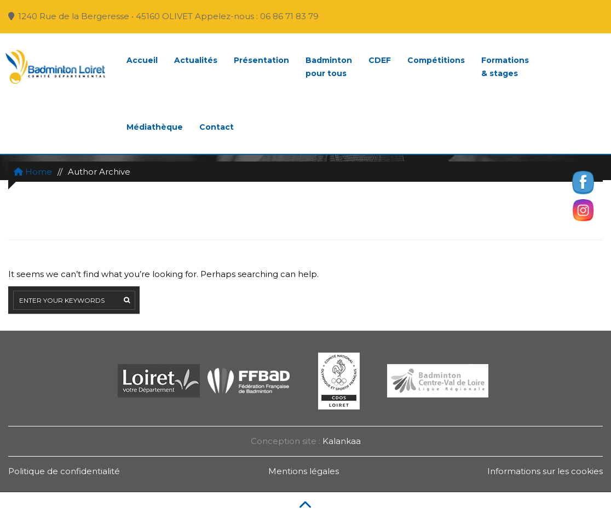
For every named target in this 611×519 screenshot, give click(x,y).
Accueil (142, 60)
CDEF (379, 60)
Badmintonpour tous (329, 66)
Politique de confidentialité (64, 471)
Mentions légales (303, 471)
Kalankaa (341, 441)
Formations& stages (505, 66)
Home (33, 171)
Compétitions (436, 60)
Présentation (261, 60)
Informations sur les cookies (545, 471)
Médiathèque (154, 127)
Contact (216, 127)
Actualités (195, 60)
